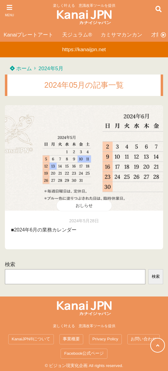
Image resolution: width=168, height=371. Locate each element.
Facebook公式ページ (84, 353)
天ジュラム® (77, 35)
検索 (10, 264)
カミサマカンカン (121, 35)
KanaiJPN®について (31, 339)
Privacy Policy (105, 339)
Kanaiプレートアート (28, 35)
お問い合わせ (143, 339)
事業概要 (71, 339)
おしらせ (84, 205)
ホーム (21, 68)
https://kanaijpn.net (84, 49)
